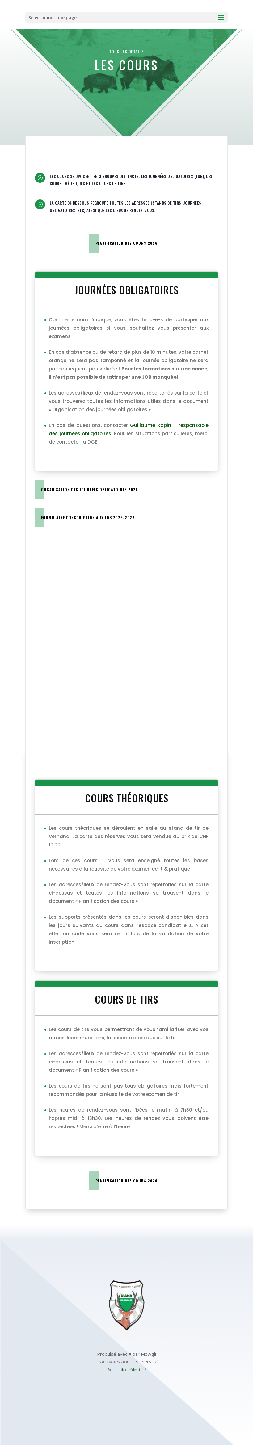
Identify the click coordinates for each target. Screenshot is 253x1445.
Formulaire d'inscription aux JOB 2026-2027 (88, 517)
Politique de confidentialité (126, 1370)
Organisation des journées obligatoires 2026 (89, 489)
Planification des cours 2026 (126, 243)
